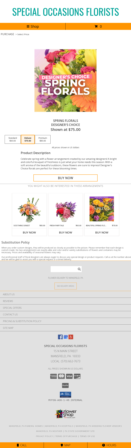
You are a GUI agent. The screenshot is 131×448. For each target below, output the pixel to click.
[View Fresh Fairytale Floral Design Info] (65, 209)
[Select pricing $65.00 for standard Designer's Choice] (13, 139)
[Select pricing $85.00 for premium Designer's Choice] (42, 139)
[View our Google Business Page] (65, 338)
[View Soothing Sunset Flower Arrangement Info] (29, 209)
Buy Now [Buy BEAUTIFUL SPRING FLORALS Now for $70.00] (101, 232)
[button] (65, 395)
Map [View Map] (65, 445)
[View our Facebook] (60, 338)
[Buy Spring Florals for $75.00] (65, 177)
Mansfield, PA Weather (49, 431)
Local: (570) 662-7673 (65, 361)
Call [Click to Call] (22, 445)
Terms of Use (87, 436)
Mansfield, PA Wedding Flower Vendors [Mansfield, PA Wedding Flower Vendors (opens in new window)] (99, 426)
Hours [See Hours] (109, 445)
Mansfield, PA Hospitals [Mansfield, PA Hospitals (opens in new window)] (59, 426)
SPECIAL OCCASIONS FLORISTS (65, 11)
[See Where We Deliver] (65, 285)
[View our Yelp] (70, 338)
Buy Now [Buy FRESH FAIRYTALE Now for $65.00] (65, 232)
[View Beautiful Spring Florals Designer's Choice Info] (102, 209)
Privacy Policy (44, 436)
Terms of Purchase (66, 436)
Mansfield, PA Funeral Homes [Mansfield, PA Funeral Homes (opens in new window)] (26, 426)
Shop (33, 26)
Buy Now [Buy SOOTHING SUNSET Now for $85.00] (29, 232)
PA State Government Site (80, 431)
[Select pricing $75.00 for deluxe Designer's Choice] (27, 139)
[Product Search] (66, 269)
